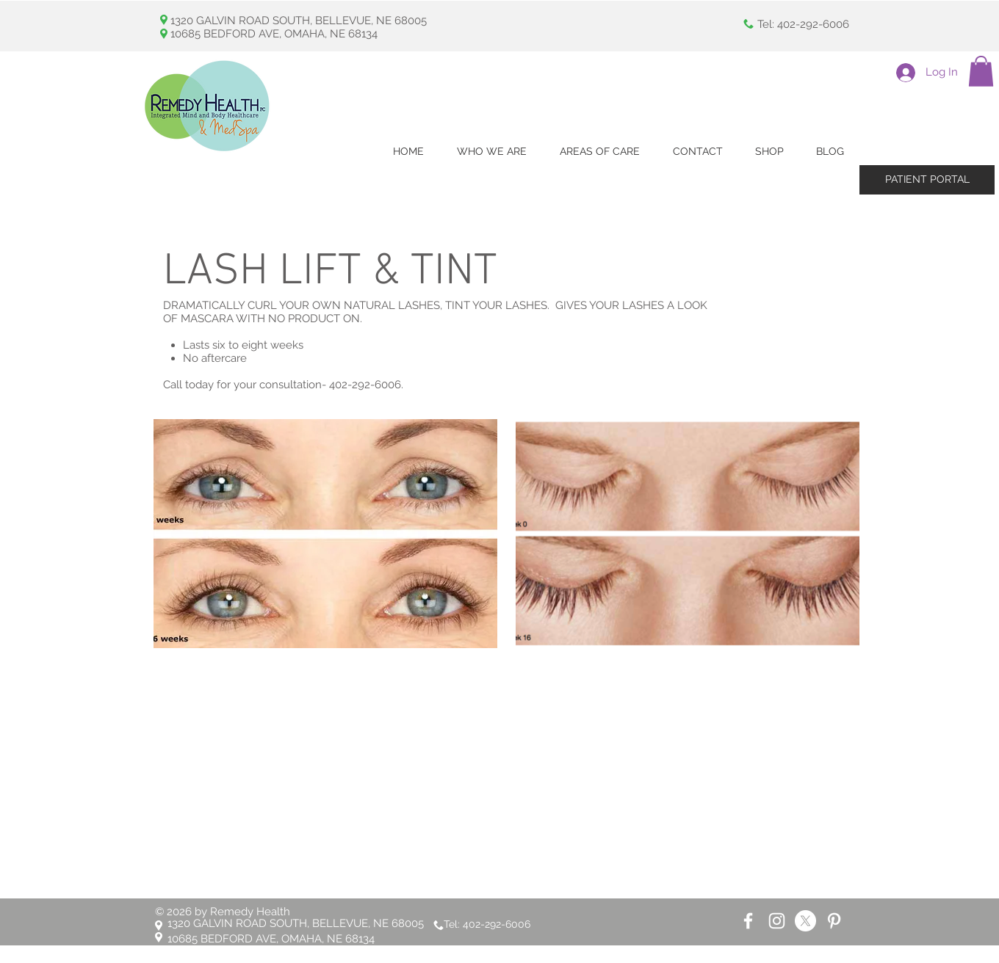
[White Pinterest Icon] (834, 920)
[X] (805, 920)
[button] (981, 71)
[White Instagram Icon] (776, 920)
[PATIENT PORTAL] (927, 180)
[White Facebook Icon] (748, 920)
